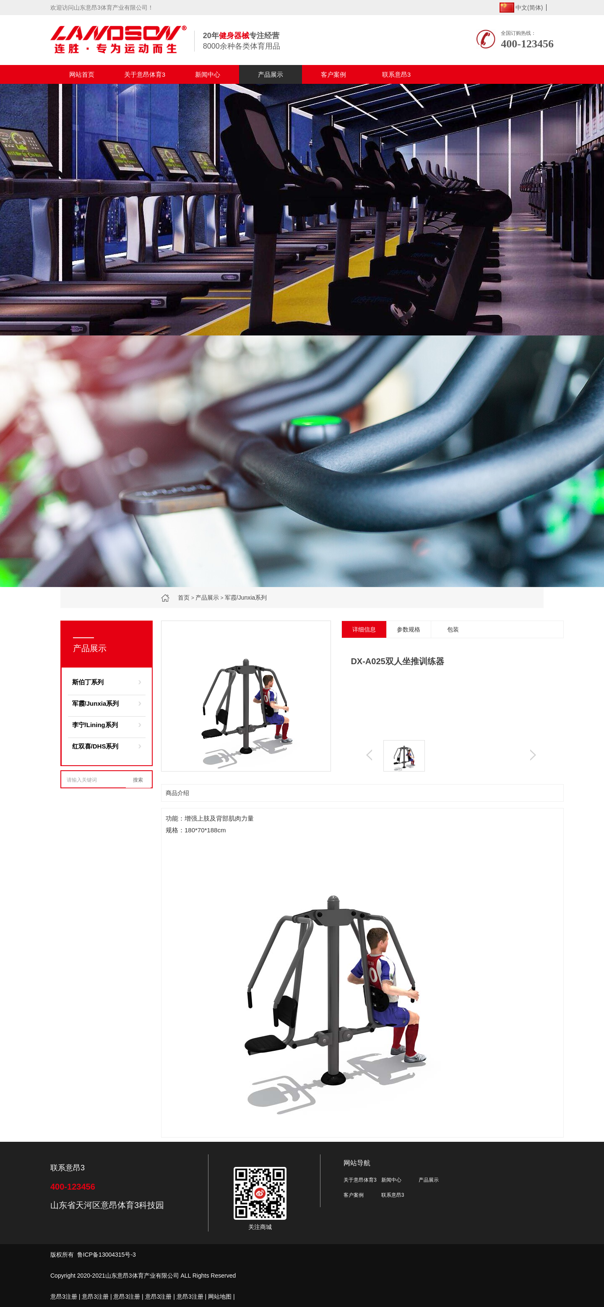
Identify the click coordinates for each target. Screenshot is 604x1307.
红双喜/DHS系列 (95, 746)
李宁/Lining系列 (95, 724)
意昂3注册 (63, 1296)
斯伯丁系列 (88, 682)
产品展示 (270, 74)
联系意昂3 (396, 74)
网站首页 (81, 74)
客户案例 (333, 74)
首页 (184, 597)
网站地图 (220, 1296)
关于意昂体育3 (144, 74)
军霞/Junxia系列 (246, 597)
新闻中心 (207, 74)
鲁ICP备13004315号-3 (106, 1254)
